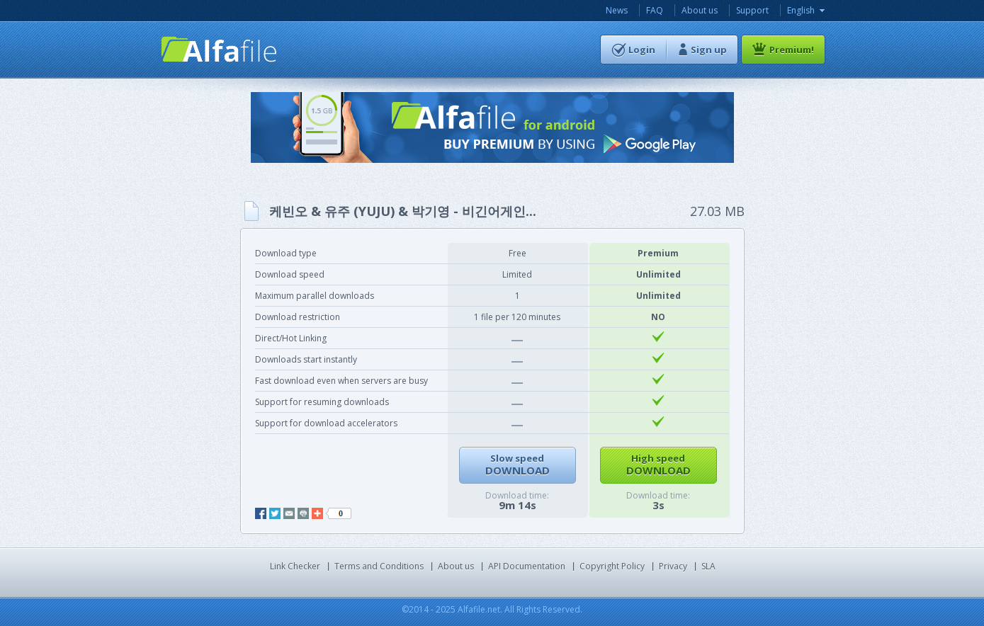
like (338, 513)
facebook (260, 513)
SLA (708, 566)
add (317, 513)
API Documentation (526, 566)
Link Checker (295, 566)
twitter (275, 513)
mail (289, 513)
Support (752, 10)
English (801, 10)
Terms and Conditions (379, 566)
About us (700, 10)
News (617, 10)
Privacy (673, 566)
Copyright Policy (612, 566)
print (303, 513)
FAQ (654, 10)
